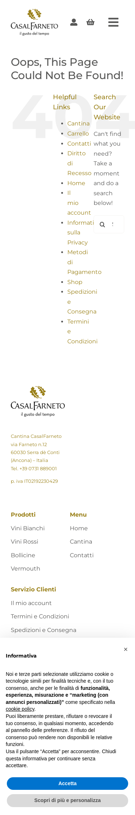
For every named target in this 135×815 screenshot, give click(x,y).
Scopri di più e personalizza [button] (67, 800)
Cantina (78, 123)
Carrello (78, 133)
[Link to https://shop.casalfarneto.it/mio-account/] (73, 22)
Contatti (79, 143)
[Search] (103, 224)
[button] (125, 649)
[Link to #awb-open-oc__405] (90, 22)
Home (76, 183)
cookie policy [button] (20, 709)
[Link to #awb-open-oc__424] (113, 22)
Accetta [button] (67, 783)
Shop (74, 282)
